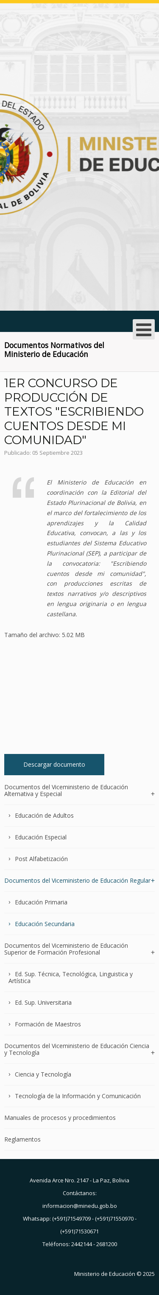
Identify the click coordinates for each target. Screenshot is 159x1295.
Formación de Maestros (48, 1024)
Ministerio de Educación (104, 1274)
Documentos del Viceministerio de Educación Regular (77, 880)
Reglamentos (22, 1139)
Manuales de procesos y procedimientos (60, 1118)
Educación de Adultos (44, 815)
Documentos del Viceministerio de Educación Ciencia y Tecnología (76, 1049)
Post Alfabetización (41, 859)
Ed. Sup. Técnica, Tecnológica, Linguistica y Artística (70, 977)
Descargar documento (54, 764)
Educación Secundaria (45, 924)
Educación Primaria (41, 902)
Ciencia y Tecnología (43, 1074)
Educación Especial (41, 837)
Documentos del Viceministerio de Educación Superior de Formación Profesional (66, 948)
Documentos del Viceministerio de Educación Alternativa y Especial (66, 791)
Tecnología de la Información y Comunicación (78, 1096)
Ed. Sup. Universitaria (43, 1002)
